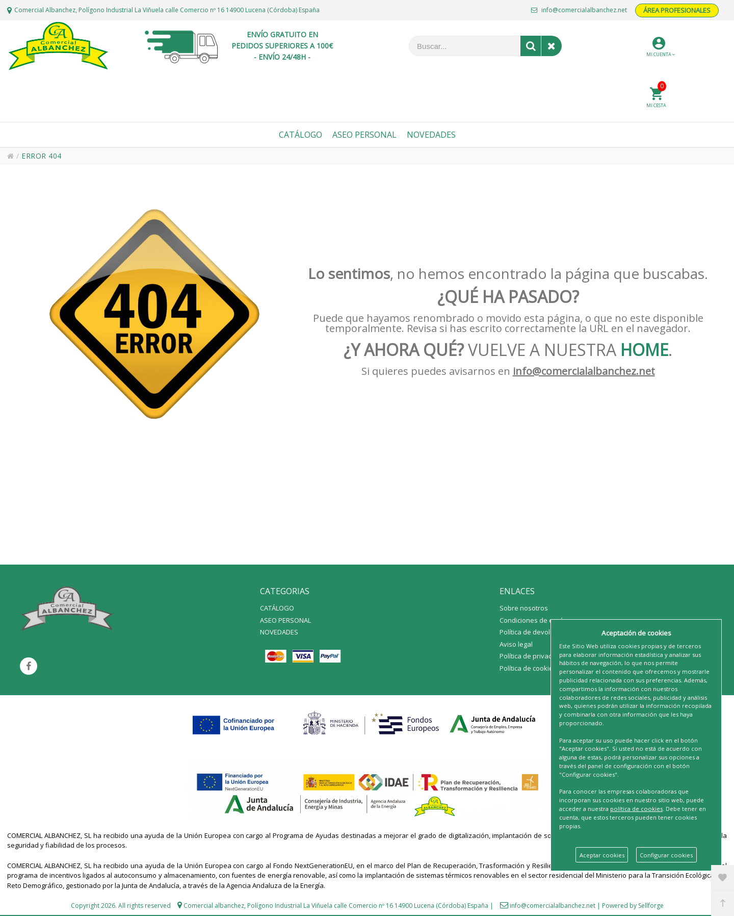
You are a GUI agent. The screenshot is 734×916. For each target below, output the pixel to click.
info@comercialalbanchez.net (579, 10)
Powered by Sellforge (633, 905)
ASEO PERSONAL (285, 620)
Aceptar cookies (602, 855)
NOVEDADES (279, 632)
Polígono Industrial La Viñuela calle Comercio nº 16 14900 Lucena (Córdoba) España (367, 905)
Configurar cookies (666, 855)
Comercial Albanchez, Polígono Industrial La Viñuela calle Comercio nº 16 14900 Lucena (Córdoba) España (167, 10)
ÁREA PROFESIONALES (677, 10)
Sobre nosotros (524, 608)
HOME (644, 350)
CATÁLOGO (277, 608)
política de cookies (636, 808)
